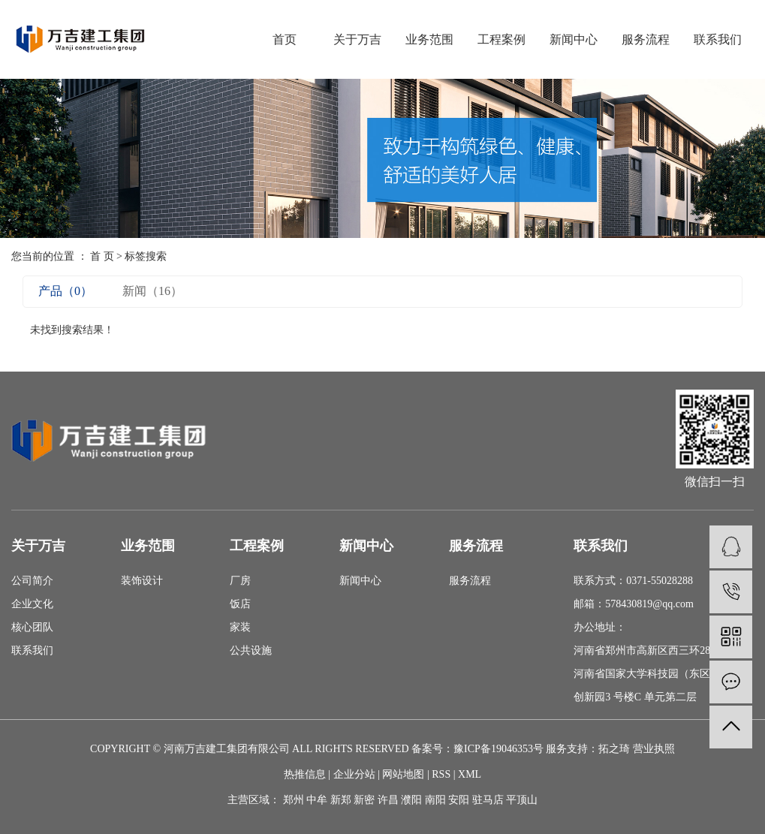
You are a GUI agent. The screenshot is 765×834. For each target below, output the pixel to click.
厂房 (240, 580)
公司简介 (32, 580)
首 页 (102, 256)
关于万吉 (357, 39)
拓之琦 (614, 748)
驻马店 (488, 799)
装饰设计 (142, 580)
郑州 (293, 799)
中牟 (316, 799)
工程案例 (501, 39)
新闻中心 (574, 39)
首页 (285, 39)
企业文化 (32, 604)
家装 (240, 627)
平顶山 (522, 799)
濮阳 (411, 799)
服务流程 (646, 39)
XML (469, 774)
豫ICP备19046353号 (498, 748)
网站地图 (403, 774)
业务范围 (429, 39)
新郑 (340, 799)
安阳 (458, 799)
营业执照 (654, 748)
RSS (441, 774)
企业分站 (354, 774)
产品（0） (65, 291)
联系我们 (718, 39)
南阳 (435, 799)
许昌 (388, 799)
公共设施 (251, 650)
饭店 (240, 604)
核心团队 (32, 627)
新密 (364, 799)
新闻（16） (152, 291)
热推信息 (305, 774)
